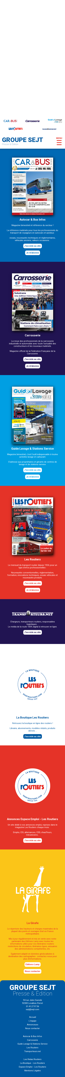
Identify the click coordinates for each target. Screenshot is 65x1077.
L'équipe (32, 1021)
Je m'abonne (32, 252)
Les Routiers (32, 1047)
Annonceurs (32, 1024)
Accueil (32, 1017)
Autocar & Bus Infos (32, 1036)
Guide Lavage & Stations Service (32, 1044)
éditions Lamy (32, 964)
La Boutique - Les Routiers (32, 1063)
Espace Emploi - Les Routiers (32, 1067)
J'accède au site (32, 246)
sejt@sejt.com (32, 1009)
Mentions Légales (32, 1070)
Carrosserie (32, 1040)
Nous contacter (32, 971)
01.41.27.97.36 (32, 1006)
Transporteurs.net (32, 1051)
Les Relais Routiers (32, 1059)
